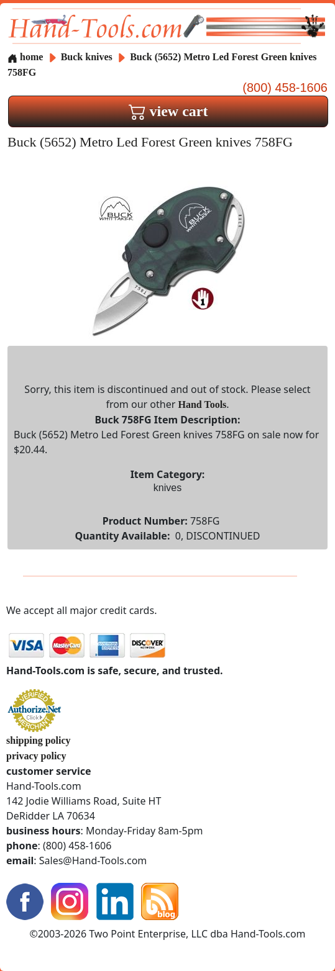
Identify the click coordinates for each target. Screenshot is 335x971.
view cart (168, 111)
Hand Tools (202, 404)
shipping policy (38, 740)
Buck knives (86, 57)
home (25, 57)
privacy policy (36, 756)
